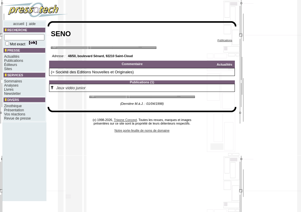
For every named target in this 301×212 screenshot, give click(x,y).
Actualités (11, 56)
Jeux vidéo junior (71, 88)
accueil (18, 24)
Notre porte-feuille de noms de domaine (141, 130)
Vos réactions (14, 114)
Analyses (11, 85)
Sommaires (13, 81)
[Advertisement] (158, 11)
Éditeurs (10, 65)
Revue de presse (17, 118)
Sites (8, 69)
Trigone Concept (125, 120)
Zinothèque (13, 106)
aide (32, 24)
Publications (13, 61)
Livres (9, 89)
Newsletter (12, 94)
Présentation (14, 110)
